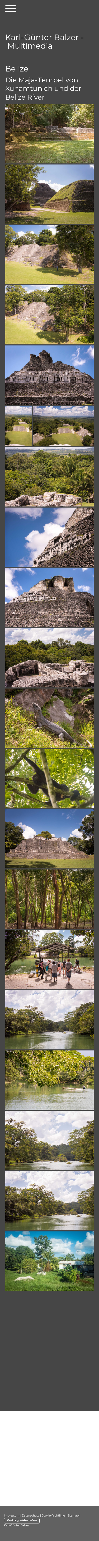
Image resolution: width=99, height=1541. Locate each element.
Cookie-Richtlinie (53, 1515)
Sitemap (73, 1515)
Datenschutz (30, 1515)
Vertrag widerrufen (22, 1520)
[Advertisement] (49, 1355)
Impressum (12, 1515)
